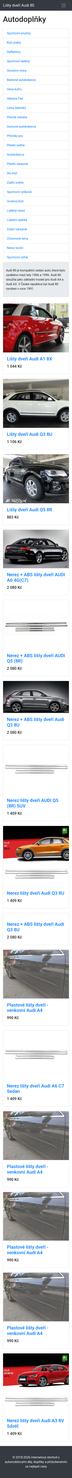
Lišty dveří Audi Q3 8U (29, 434)
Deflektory (14, 52)
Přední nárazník (17, 164)
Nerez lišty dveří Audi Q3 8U (35, 893)
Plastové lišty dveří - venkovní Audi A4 (27, 1007)
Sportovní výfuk (17, 257)
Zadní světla (15, 182)
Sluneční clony (16, 70)
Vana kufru (14, 89)
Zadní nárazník (17, 229)
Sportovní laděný (18, 61)
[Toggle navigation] (63, 5)
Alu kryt (12, 173)
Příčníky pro (15, 136)
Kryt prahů (14, 42)
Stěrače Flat (15, 98)
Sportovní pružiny (19, 33)
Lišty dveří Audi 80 (18, 5)
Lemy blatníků (16, 108)
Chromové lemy (17, 238)
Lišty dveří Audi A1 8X (29, 359)
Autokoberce (15, 154)
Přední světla (16, 145)
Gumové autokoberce (21, 126)
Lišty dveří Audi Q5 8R (29, 509)
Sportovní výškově (19, 192)
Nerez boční (15, 248)
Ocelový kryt (15, 201)
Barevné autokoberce (21, 80)
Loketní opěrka (17, 220)
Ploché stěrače (17, 117)
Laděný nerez (16, 210)
